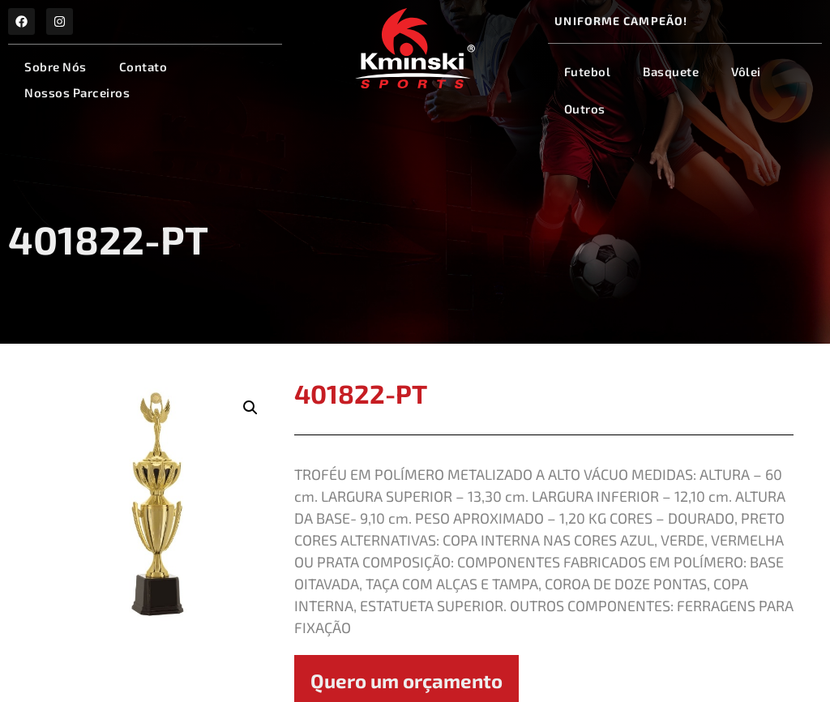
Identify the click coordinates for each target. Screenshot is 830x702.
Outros (584, 108)
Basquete (671, 71)
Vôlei (746, 71)
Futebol (587, 71)
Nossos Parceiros (77, 92)
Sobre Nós (55, 66)
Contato (143, 66)
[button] (250, 407)
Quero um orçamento (406, 680)
